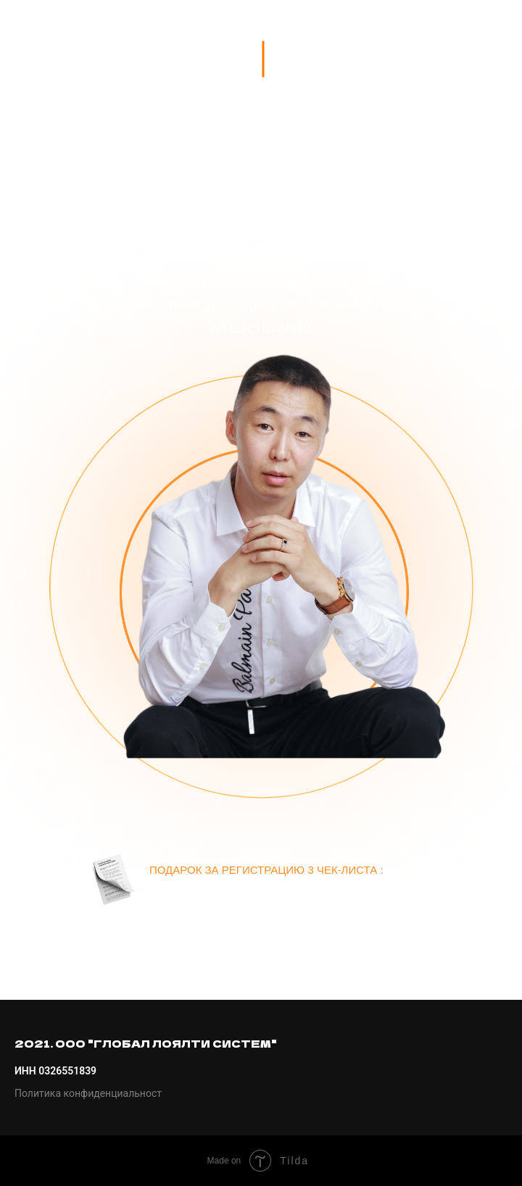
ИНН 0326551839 (55, 1071)
